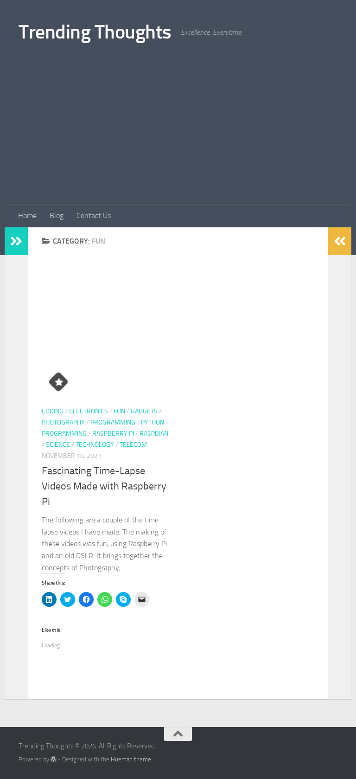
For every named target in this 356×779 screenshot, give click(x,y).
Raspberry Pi (113, 434)
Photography (63, 422)
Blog (57, 215)
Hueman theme (131, 759)
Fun (119, 411)
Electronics (88, 411)
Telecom (133, 445)
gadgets (144, 411)
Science (58, 445)
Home (27, 215)
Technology (95, 445)
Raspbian (154, 434)
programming (112, 422)
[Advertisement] (178, 135)
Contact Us (93, 215)
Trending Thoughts (95, 32)
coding (53, 411)
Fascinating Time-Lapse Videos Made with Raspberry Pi (104, 486)
